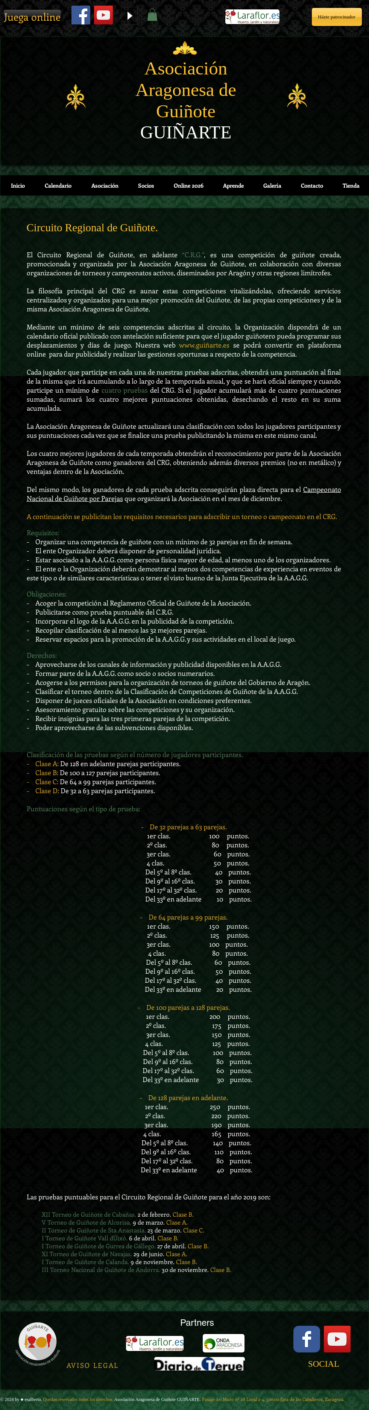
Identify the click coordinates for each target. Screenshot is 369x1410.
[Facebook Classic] (306, 1339)
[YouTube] (103, 15)
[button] (152, 14)
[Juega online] (32, 17)
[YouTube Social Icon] (337, 1339)
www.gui (192, 344)
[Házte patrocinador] (337, 17)
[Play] (129, 15)
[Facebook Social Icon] (80, 15)
